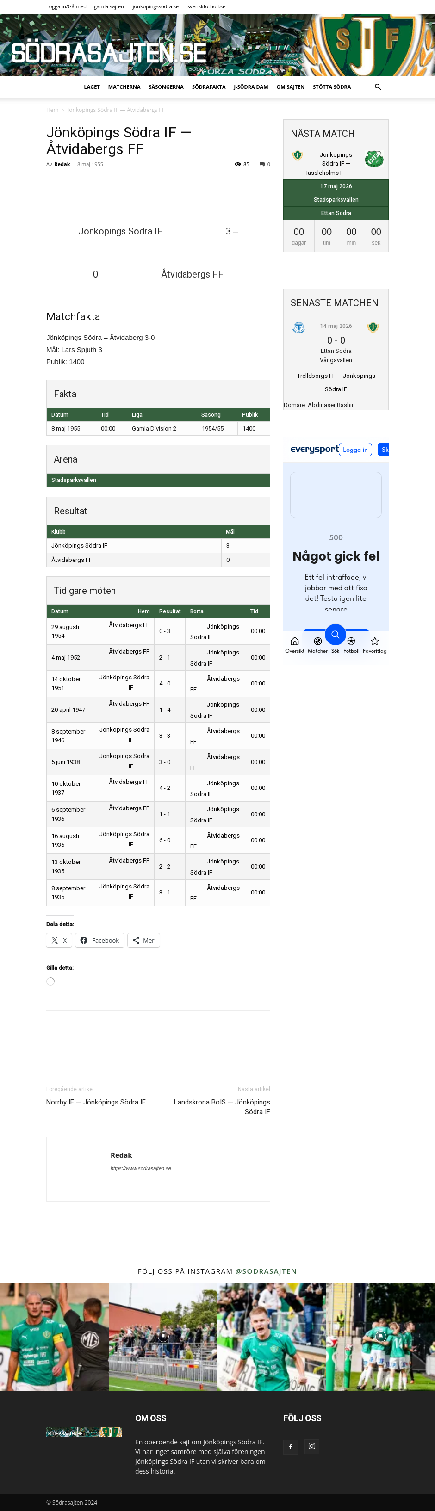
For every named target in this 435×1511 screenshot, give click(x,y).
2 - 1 (164, 657)
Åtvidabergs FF (71, 559)
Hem (52, 110)
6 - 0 (164, 840)
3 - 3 (164, 735)
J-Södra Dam (251, 86)
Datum (59, 611)
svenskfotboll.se (206, 6)
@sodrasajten (266, 1271)
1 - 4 (164, 709)
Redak (62, 163)
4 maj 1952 (65, 657)
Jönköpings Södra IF (79, 545)
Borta (197, 611)
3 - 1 (164, 892)
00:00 (258, 631)
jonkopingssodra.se (156, 6)
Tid (254, 611)
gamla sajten (109, 6)
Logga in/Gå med (66, 6)
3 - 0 (164, 762)
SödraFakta (209, 86)
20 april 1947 (68, 709)
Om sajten (291, 86)
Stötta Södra (332, 86)
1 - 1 (164, 814)
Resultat (170, 611)
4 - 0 (164, 683)
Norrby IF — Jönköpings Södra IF (96, 1102)
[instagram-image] (54, 1337)
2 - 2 (164, 866)
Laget (92, 86)
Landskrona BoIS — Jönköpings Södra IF (222, 1107)
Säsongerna (166, 86)
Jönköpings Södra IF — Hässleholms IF (328, 163)
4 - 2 (164, 787)
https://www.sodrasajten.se (141, 1168)
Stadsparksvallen (73, 480)
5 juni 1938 (65, 762)
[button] (378, 87)
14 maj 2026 (336, 326)
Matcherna (124, 86)
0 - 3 (164, 631)
